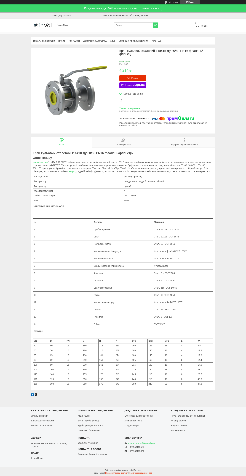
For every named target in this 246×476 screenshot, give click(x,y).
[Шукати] (155, 25)
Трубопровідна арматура (90, 425)
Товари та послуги (44, 41)
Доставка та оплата (95, 41)
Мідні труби (84, 416)
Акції (112, 41)
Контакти (74, 41)
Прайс (61, 41)
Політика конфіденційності (140, 473)
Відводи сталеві (179, 425)
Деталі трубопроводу (88, 420)
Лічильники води (39, 416)
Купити (134, 78)
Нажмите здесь (150, 8)
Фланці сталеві (178, 420)
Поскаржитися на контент (116, 473)
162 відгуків (173, 2)
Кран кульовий (40, 162)
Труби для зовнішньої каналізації (188, 416)
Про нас (156, 41)
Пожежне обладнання (89, 430)
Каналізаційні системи (42, 420)
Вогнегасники (178, 430)
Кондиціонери (132, 425)
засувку (72, 171)
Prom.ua (137, 470)
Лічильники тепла (133, 420)
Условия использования (133, 41)
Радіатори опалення (41, 425)
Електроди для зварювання (139, 416)
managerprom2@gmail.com (141, 443)
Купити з (135, 85)
